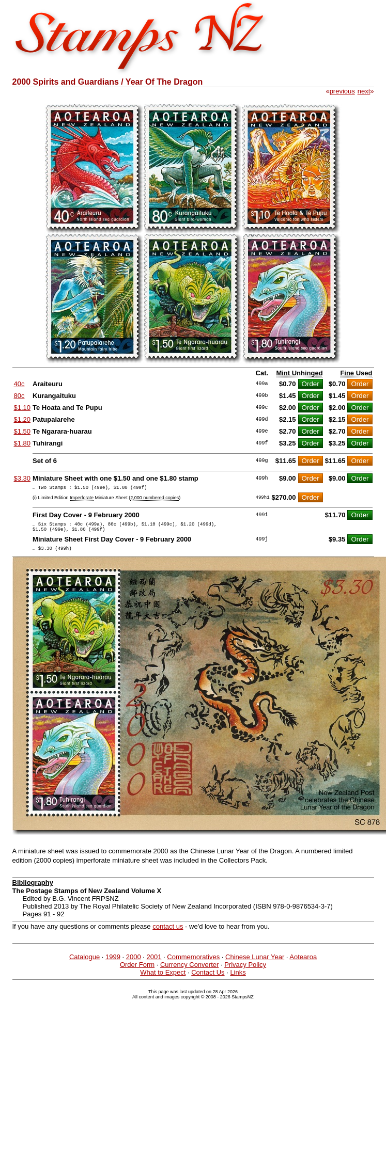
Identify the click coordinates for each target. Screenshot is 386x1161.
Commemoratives (193, 963)
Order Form (137, 971)
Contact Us (207, 978)
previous (342, 91)
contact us (167, 932)
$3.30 (22, 478)
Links (237, 978)
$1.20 (22, 419)
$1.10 (22, 407)
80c (19, 396)
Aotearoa (303, 963)
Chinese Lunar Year (254, 963)
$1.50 (22, 431)
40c (19, 384)
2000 (133, 963)
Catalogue (84, 963)
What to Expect (163, 978)
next (364, 91)
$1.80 (22, 443)
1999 (112, 963)
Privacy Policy (245, 971)
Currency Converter (189, 971)
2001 (154, 963)
